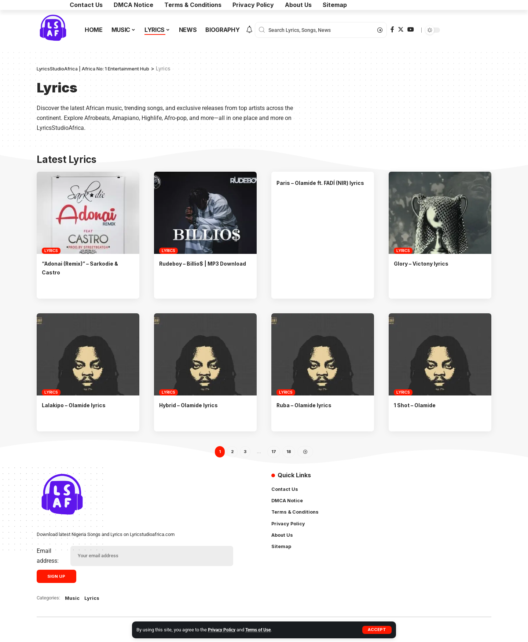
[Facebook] (392, 29)
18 (289, 452)
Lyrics (51, 250)
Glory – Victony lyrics (425, 263)
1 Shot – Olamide (417, 404)
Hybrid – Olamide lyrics (192, 404)
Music (73, 600)
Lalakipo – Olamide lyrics (77, 404)
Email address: (48, 556)
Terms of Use (262, 629)
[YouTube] (411, 29)
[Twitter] (401, 29)
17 (273, 452)
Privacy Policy (223, 629)
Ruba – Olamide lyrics (307, 404)
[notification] (249, 30)
